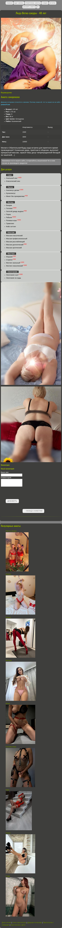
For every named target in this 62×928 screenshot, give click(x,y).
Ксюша (8, 617)
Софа (8, 876)
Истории (52, 3)
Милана (9, 660)
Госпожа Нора (11, 747)
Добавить (12, 501)
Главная (9, 3)
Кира (7, 790)
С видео (45, 3)
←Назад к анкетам (33, 511)
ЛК (38, 7)
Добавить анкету (29, 7)
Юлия (8, 703)
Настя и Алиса (11, 531)
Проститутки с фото (18, 925)
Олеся (8, 833)
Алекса (8, 574)
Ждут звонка (18, 3)
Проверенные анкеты (32, 3)
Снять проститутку (19, 922)
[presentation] (14, 493)
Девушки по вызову (34, 922)
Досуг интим (6, 922)
